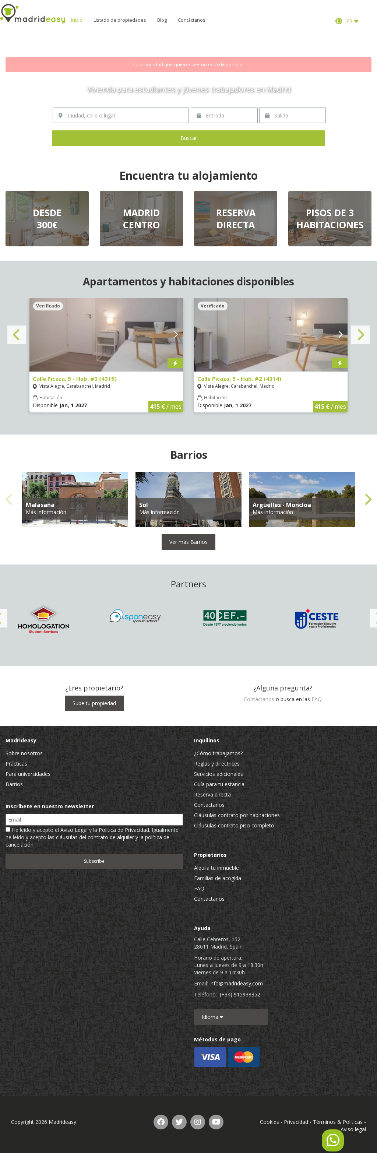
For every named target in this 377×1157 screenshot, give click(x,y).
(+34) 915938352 (240, 994)
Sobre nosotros (24, 753)
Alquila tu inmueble (216, 867)
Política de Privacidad (124, 829)
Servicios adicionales (218, 773)
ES (346, 21)
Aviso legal (353, 1129)
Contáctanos (218, 20)
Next (360, 335)
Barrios (14, 784)
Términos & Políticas (338, 1121)
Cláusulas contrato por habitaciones (237, 815)
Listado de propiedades (146, 20)
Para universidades (28, 773)
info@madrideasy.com (236, 983)
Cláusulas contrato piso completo (234, 825)
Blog (188, 20)
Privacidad (296, 1121)
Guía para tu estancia (219, 784)
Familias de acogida (217, 878)
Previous (16, 335)
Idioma (212, 1016)
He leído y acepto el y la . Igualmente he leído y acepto (92, 837)
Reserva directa (212, 794)
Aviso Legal (74, 829)
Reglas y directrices (217, 763)
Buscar (188, 137)
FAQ (316, 699)
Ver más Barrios (188, 541)
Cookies (269, 1121)
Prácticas (16, 763)
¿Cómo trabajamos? (218, 753)
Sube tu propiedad (94, 703)
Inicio (103, 20)
